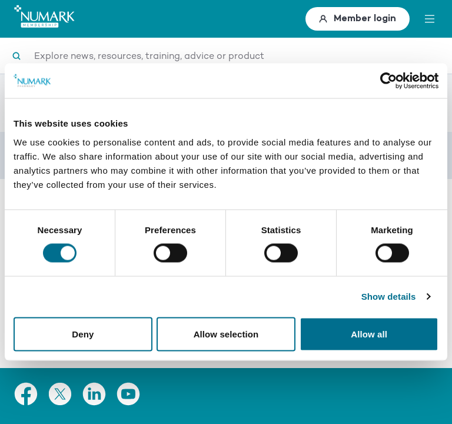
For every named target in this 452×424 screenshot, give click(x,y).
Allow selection (226, 334)
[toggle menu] (429, 18)
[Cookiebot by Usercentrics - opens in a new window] (386, 81)
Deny (83, 334)
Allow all (369, 334)
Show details (388, 297)
